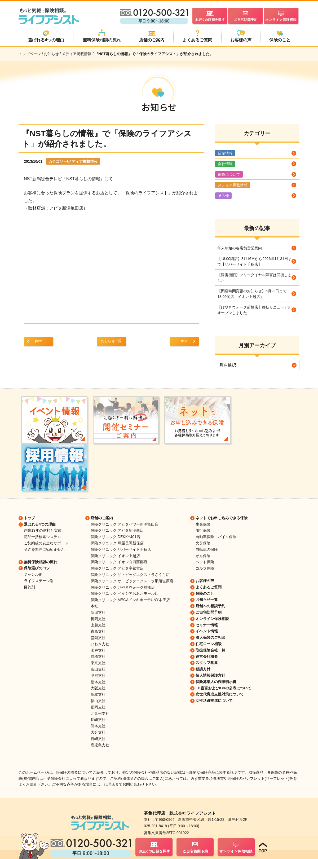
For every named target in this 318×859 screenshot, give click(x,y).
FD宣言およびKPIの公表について (223, 688)
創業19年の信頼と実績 (42, 530)
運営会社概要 (207, 656)
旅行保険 (203, 530)
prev (38, 341)
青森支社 (98, 631)
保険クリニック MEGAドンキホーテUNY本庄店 (130, 600)
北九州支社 (100, 713)
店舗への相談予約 (210, 606)
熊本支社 (98, 726)
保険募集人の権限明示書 (216, 682)
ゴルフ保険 (205, 568)
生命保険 (203, 524)
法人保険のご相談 (210, 637)
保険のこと (205, 593)
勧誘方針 (203, 669)
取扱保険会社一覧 (210, 650)
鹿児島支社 (100, 745)
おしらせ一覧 (111, 341)
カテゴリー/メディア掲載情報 (73, 161)
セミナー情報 (207, 625)
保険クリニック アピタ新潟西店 (117, 530)
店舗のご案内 (102, 518)
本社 (94, 606)
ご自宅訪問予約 (209, 612)
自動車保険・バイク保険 (216, 537)
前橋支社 (98, 656)
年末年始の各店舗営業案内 (239, 248)
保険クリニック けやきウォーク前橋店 (123, 587)
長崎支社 (98, 719)
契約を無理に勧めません (44, 549)
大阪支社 (98, 688)
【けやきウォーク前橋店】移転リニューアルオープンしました (254, 310)
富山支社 (98, 669)
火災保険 (203, 543)
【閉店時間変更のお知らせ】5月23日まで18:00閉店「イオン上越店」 (251, 294)
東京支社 (98, 663)
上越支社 (98, 625)
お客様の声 (205, 581)
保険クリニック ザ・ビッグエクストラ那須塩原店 (132, 581)
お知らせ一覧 (207, 599)
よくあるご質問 (209, 587)
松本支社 (98, 682)
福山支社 (98, 701)
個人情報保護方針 (210, 675)
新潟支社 (98, 612)
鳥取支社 (98, 694)
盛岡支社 (98, 638)
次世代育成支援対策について (220, 694)
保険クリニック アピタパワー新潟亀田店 (124, 524)
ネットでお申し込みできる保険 (222, 518)
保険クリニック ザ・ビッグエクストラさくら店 (130, 574)
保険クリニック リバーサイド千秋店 (121, 549)
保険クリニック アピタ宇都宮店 (117, 568)
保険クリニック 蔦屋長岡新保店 (117, 543)
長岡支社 (98, 619)
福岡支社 (98, 707)
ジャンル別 (33, 574)
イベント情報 (207, 631)
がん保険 (203, 556)
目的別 (29, 587)
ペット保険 (205, 562)
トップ (29, 518)
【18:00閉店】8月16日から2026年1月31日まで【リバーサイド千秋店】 (254, 261)
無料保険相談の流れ (40, 562)
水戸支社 (98, 650)
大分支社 (98, 732)
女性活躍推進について (214, 700)
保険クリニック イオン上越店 (115, 556)
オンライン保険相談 (212, 618)
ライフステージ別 (39, 581)
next (184, 341)
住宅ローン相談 (209, 644)
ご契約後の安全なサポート (46, 543)
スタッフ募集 (207, 662)
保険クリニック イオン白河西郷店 (119, 562)
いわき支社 (100, 644)
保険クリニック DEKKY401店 (115, 537)
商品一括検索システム (42, 537)
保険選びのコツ (37, 568)
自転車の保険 (207, 549)
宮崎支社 (98, 739)
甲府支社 (98, 675)
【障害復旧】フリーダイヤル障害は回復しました (254, 278)
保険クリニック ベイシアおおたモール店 (124, 593)
